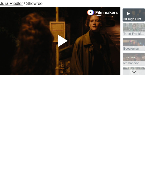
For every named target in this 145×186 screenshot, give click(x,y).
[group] (133, 15)
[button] (133, 72)
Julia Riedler (11, 3)
